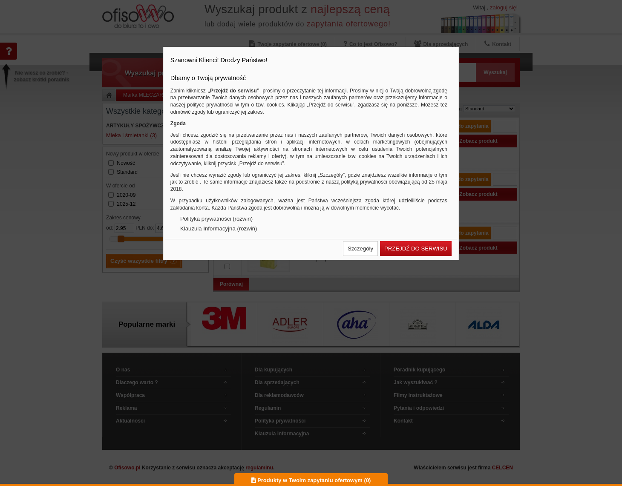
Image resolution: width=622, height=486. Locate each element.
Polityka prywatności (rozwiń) (216, 218)
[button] (360, 248)
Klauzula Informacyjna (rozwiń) (218, 228)
